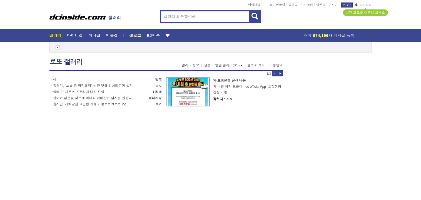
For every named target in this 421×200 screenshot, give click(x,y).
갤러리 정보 (190, 65)
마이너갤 (254, 4)
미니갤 (268, 4)
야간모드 (363, 5)
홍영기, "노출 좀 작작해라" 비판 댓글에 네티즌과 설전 (93, 86)
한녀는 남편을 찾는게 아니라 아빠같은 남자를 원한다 (92, 98)
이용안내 (276, 65)
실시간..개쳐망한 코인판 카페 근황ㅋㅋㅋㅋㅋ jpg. (90, 104)
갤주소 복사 (256, 65)
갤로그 (293, 4)
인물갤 (280, 4)
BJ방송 (153, 35)
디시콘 (333, 4)
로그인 (347, 5)
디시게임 (307, 4)
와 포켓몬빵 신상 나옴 (229, 80)
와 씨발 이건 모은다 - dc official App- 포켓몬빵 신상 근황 (247, 89)
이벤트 (320, 4)
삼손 (56, 80)
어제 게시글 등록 (329, 35)
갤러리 (55, 35)
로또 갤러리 (66, 62)
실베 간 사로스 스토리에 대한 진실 (78, 92)
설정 (207, 65)
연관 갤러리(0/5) (229, 65)
